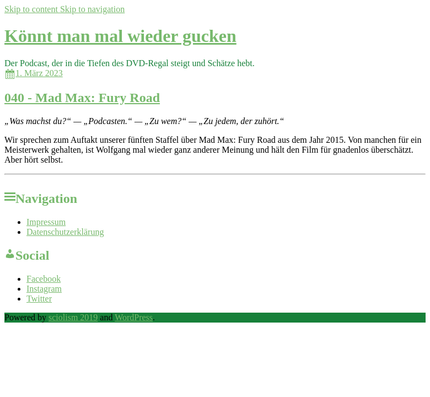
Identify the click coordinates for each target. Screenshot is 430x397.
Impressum (46, 222)
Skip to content (32, 9)
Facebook (43, 278)
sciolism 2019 (73, 317)
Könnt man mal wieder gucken (120, 36)
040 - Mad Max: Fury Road (82, 97)
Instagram (44, 288)
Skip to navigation (92, 9)
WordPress (134, 317)
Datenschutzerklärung (65, 232)
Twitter (39, 298)
